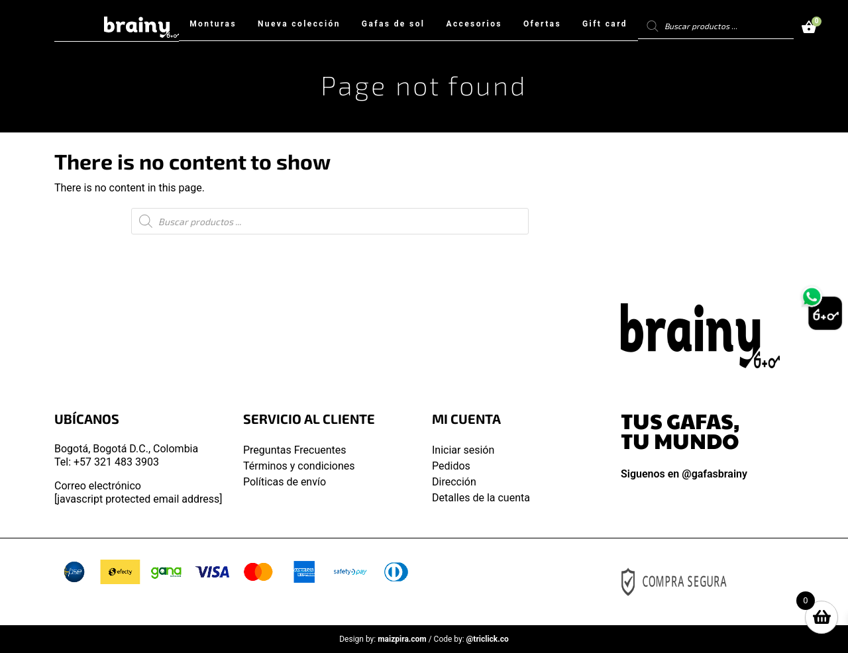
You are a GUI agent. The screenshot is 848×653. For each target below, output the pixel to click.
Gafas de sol (393, 23)
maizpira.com (402, 639)
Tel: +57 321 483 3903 (106, 462)
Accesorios (474, 23)
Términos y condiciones (299, 466)
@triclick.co (487, 639)
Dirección (454, 482)
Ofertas (542, 23)
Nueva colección (299, 23)
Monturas (213, 23)
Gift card (604, 23)
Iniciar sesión (463, 450)
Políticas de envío (284, 482)
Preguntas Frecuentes (294, 450)
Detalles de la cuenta (481, 497)
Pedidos (451, 466)
